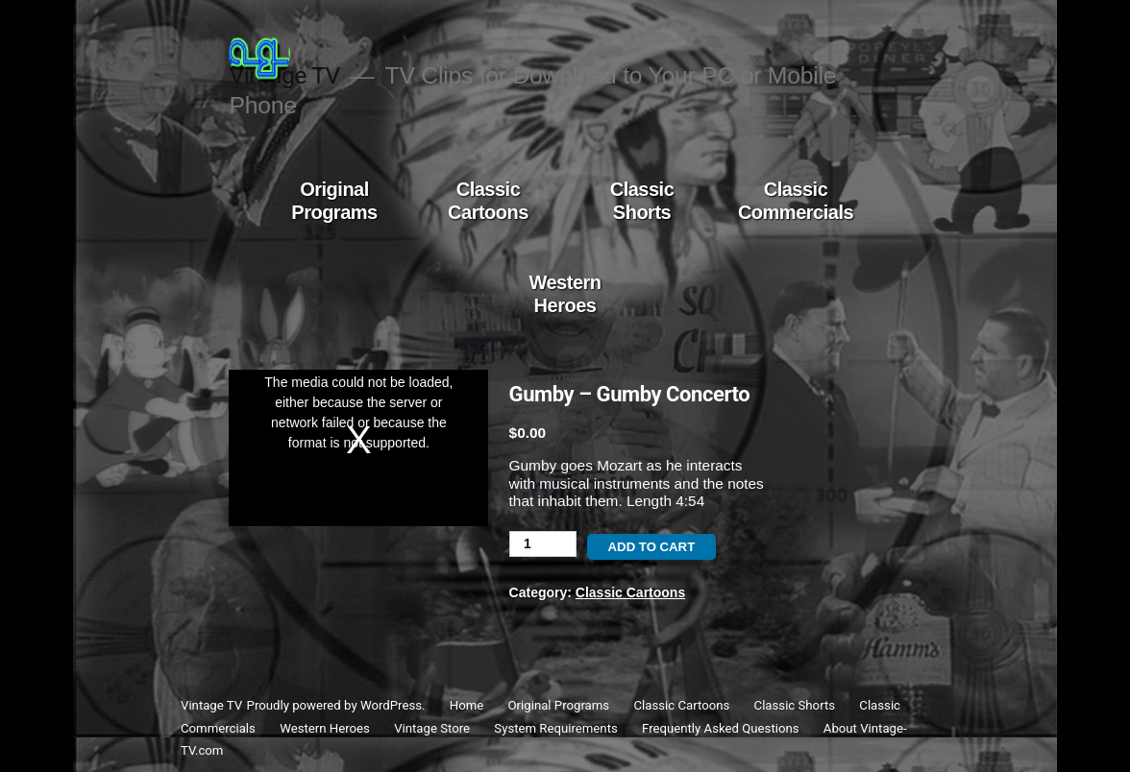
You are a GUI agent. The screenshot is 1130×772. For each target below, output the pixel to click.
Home (467, 705)
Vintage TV (211, 705)
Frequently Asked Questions (720, 728)
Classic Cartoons (488, 201)
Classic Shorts (642, 201)
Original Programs (334, 201)
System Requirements (555, 728)
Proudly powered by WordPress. (338, 705)
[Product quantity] (543, 544)
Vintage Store (432, 728)
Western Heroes (564, 294)
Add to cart (652, 547)
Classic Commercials (795, 201)
